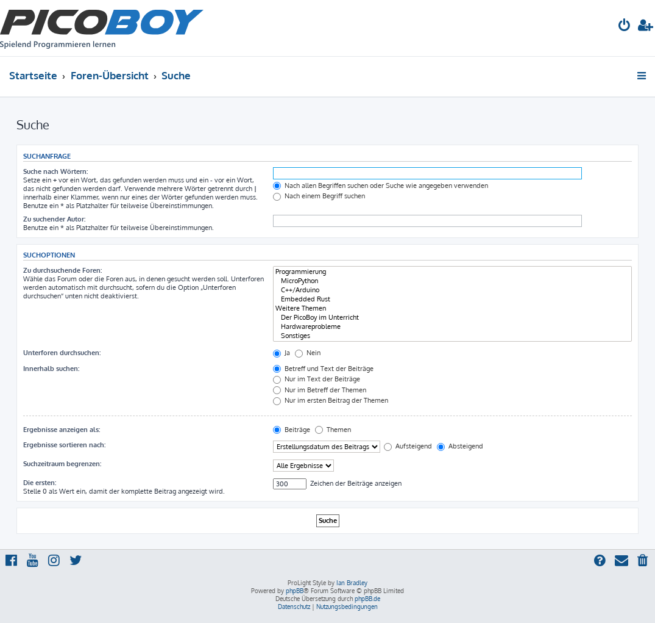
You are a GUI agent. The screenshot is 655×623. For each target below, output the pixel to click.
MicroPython (452, 281)
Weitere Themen (452, 308)
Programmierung (452, 271)
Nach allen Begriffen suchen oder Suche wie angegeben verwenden (380, 185)
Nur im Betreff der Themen (319, 390)
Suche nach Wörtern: (55, 171)
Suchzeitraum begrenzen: (62, 463)
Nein (307, 352)
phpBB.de (367, 598)
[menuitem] (624, 26)
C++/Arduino (452, 290)
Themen (333, 429)
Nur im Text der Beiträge (316, 379)
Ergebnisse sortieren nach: (64, 445)
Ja (281, 352)
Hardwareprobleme (452, 326)
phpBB (294, 590)
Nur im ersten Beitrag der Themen (330, 400)
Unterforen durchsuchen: (62, 352)
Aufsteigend (408, 446)
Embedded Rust (452, 299)
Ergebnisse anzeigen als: (61, 429)
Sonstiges (452, 335)
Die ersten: (39, 482)
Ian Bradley (351, 582)
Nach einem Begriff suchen (319, 196)
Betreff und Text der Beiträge (323, 368)
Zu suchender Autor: (54, 219)
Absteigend (460, 446)
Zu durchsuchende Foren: (62, 270)
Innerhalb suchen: (51, 368)
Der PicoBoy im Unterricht (452, 317)
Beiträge (291, 429)
